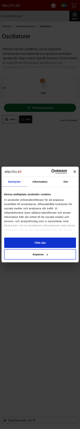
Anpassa (40, 254)
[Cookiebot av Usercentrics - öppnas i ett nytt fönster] (51, 171)
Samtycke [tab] (14, 181)
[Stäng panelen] (74, 171)
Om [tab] (65, 181)
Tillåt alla (40, 242)
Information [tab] (40, 181)
